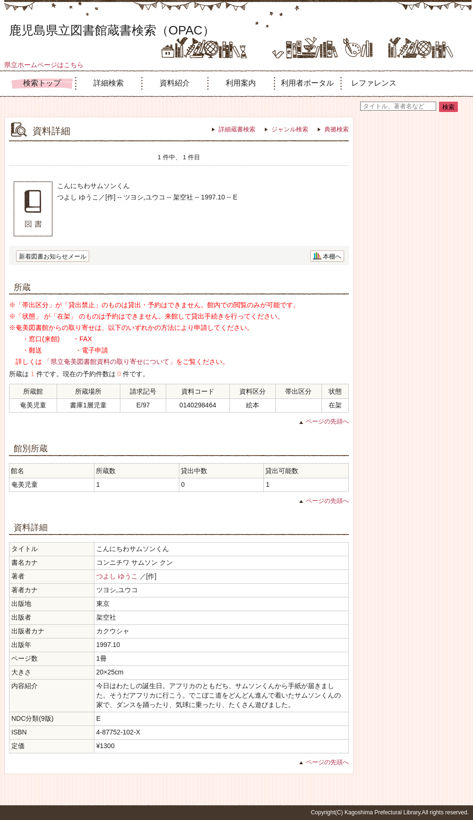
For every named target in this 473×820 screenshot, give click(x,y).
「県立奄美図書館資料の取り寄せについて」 (110, 361)
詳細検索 (108, 83)
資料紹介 (175, 83)
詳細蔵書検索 (237, 129)
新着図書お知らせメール (52, 256)
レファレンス (374, 83)
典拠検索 (336, 129)
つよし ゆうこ (117, 576)
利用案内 (241, 83)
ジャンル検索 (289, 129)
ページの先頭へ (327, 421)
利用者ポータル (307, 83)
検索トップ (42, 83)
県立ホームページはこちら (44, 65)
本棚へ (332, 256)
